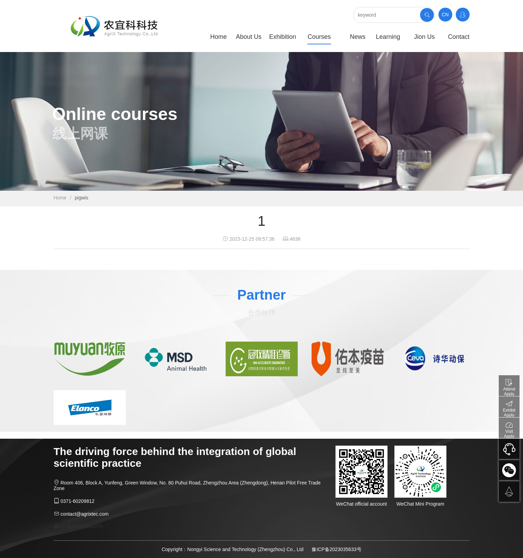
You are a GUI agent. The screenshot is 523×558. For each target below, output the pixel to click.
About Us (248, 36)
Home (218, 36)
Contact (458, 36)
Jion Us (424, 36)
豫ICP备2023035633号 (78, 526)
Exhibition (282, 36)
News (357, 36)
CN (445, 14)
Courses (319, 36)
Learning (388, 36)
